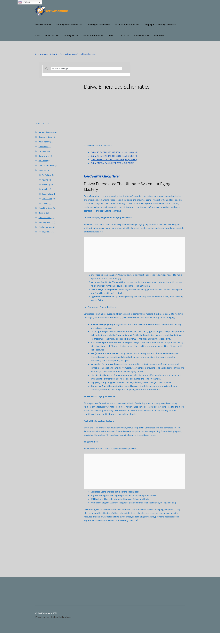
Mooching (46, 184)
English (24, 2)
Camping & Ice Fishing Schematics (160, 24)
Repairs (42, 213)
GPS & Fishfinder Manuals (127, 24)
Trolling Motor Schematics (69, 24)
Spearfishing (47, 194)
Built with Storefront (61, 616)
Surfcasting (47, 198)
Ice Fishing (43, 160)
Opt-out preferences (93, 35)
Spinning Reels (45, 222)
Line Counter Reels (47, 165)
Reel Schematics (43, 24)
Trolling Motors (45, 227)
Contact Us (124, 35)
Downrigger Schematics (98, 24)
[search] (86, 68)
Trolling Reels (45, 231)
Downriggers (44, 141)
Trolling (45, 203)
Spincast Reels (45, 217)
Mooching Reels (45, 208)
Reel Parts (159, 35)
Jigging (45, 179)
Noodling (46, 189)
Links (37, 35)
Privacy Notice (71, 35)
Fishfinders (44, 146)
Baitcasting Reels (46, 132)
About (111, 35)
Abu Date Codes (141, 35)
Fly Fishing (46, 175)
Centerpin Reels (45, 137)
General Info (44, 156)
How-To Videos (52, 35)
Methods (42, 170)
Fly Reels (42, 151)
